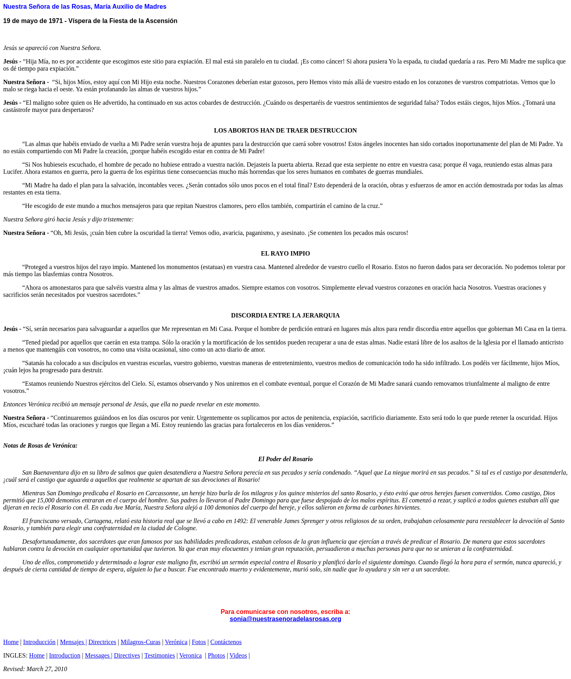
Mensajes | (73, 642)
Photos (216, 655)
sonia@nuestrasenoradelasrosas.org (285, 619)
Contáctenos (226, 642)
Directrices (102, 642)
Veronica (190, 655)
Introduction (64, 655)
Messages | (98, 655)
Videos (238, 655)
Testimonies (159, 655)
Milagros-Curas (140, 642)
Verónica (176, 642)
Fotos (199, 642)
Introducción (39, 642)
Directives (127, 655)
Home (11, 642)
